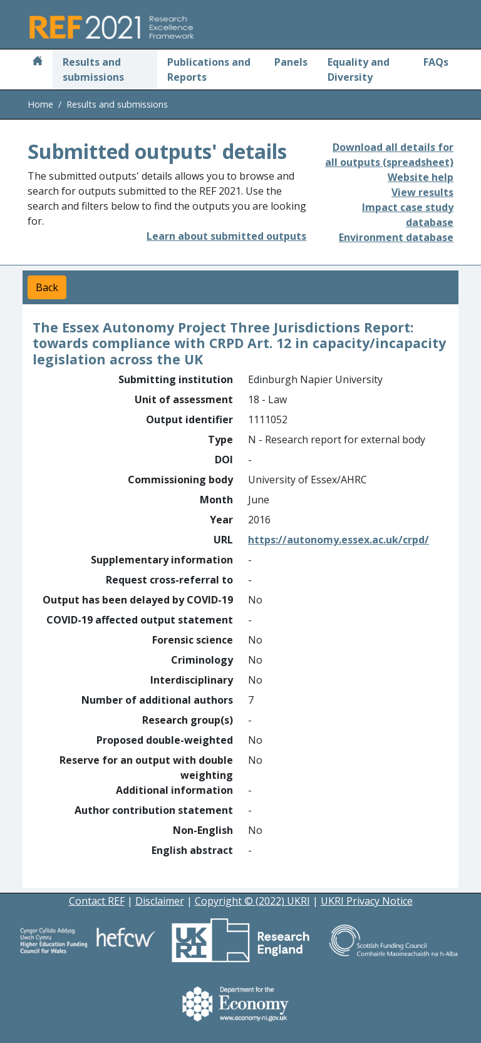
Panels (291, 62)
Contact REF (97, 901)
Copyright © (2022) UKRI (252, 901)
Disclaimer (159, 901)
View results (422, 192)
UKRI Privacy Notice (367, 901)
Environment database (396, 237)
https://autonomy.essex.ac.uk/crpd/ (338, 540)
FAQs (435, 62)
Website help (420, 177)
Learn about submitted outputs (226, 236)
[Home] (38, 61)
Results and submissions (93, 69)
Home (40, 104)
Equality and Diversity (359, 69)
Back (47, 287)
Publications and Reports (209, 69)
